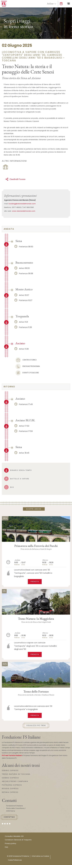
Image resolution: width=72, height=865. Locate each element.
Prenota (35, 581)
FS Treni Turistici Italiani (12, 755)
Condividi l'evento (15, 179)
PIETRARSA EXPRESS (12, 785)
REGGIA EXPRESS (10, 788)
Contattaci (9, 817)
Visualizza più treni (36, 725)
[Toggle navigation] (68, 4)
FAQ (6, 847)
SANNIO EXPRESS (10, 778)
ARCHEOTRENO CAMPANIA (15, 781)
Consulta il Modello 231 (14, 836)
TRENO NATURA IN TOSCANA (16, 774)
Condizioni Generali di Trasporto (18, 840)
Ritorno (9, 386)
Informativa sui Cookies (40, 856)
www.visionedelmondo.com (23, 211)
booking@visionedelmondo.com (22, 203)
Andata (9, 228)
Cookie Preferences (15, 860)
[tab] (36, 229)
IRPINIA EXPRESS (10, 792)
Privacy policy (10, 843)
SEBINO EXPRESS (10, 770)
